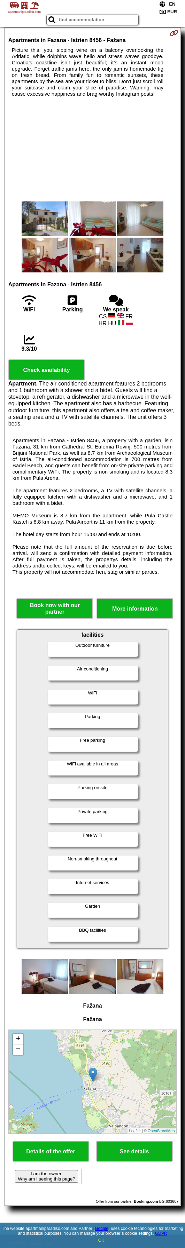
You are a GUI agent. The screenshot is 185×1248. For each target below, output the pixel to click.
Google (101, 1228)
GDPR (161, 1233)
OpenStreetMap (161, 1131)
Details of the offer (50, 1151)
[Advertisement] (92, 149)
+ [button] (18, 1039)
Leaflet (135, 1131)
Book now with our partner (55, 608)
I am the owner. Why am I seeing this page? (46, 1176)
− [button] (18, 1049)
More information (135, 609)
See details (134, 1151)
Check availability (46, 370)
